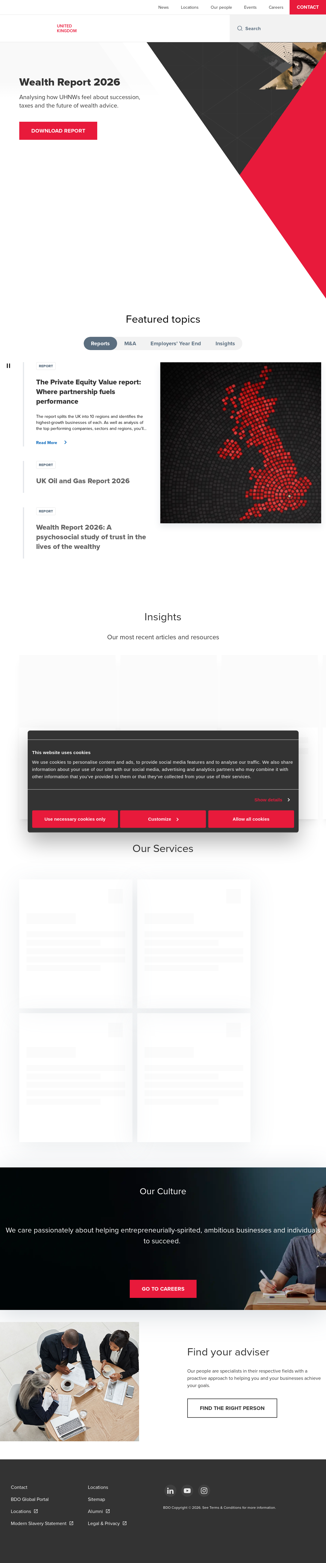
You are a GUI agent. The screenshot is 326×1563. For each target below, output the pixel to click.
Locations (190, 7)
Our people (221, 7)
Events (250, 7)
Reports (100, 343)
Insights (225, 343)
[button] (308, 7)
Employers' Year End (176, 343)
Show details (268, 799)
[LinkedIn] (170, 1490)
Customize (163, 818)
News (163, 7)
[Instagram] (204, 1490)
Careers (276, 7)
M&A (130, 343)
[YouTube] (187, 1490)
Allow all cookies (251, 818)
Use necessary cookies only (75, 818)
